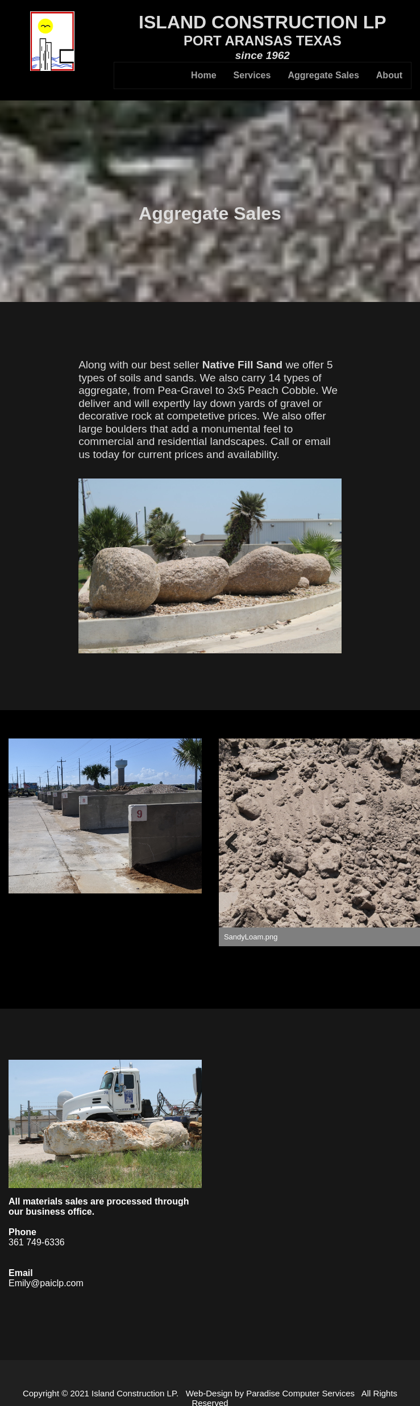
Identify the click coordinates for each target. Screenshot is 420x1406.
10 (384, 966)
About (389, 75)
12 (410, 966)
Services (252, 75)
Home (203, 75)
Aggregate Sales (323, 75)
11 (397, 966)
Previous (235, 842)
